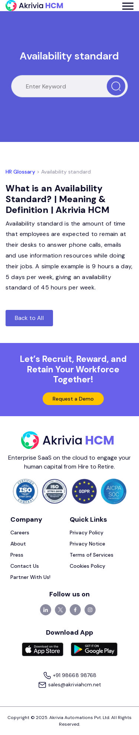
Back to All (29, 318)
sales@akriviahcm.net (69, 685)
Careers (19, 532)
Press (16, 554)
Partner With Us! (30, 577)
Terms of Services (92, 554)
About (18, 543)
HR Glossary (20, 171)
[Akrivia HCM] (34, 5)
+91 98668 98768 (69, 675)
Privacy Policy (87, 532)
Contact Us (24, 566)
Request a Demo (73, 398)
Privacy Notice (88, 543)
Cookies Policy (88, 566)
